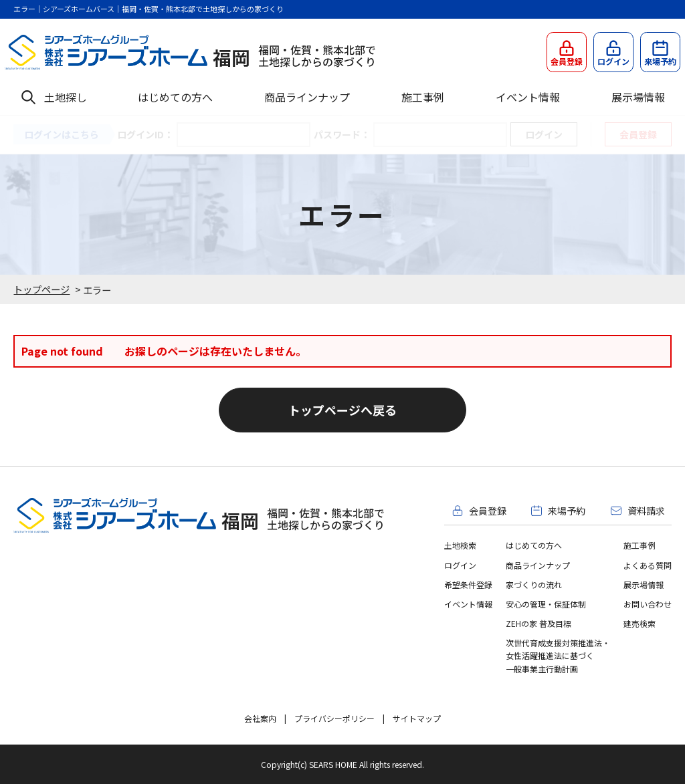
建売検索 (639, 623)
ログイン (460, 565)
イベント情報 (528, 97)
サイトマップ (417, 718)
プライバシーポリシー (334, 718)
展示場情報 (638, 97)
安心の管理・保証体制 (546, 604)
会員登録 (638, 134)
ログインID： (145, 134)
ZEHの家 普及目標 (538, 623)
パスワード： (342, 134)
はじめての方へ (175, 97)
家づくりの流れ (534, 584)
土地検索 (460, 545)
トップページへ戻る (342, 409)
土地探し (65, 97)
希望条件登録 (468, 584)
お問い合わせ (647, 604)
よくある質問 (647, 565)
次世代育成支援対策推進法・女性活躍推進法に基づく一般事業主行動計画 (558, 655)
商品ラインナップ (307, 97)
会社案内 (260, 718)
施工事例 (422, 97)
